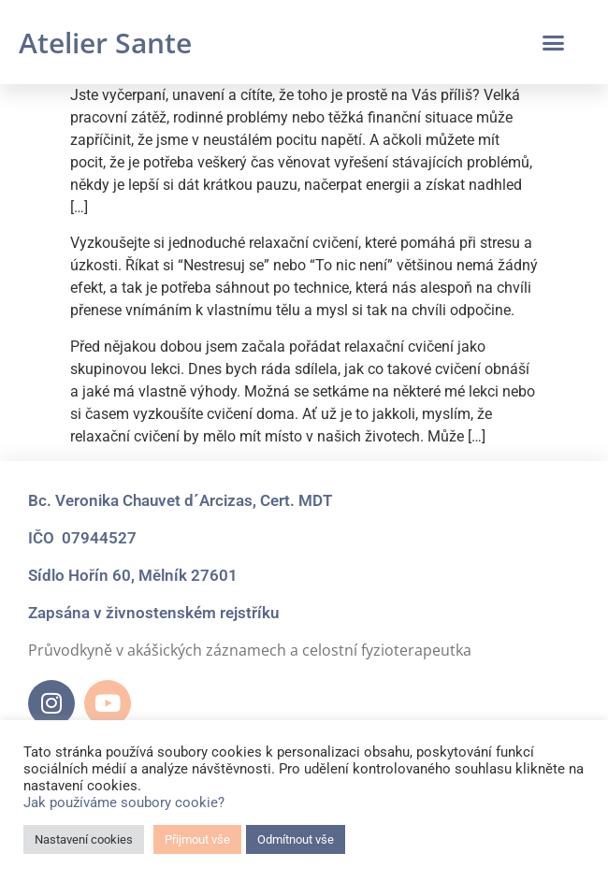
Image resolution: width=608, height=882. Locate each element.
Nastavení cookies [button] (84, 839)
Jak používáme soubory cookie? (123, 802)
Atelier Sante (105, 42)
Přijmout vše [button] (197, 839)
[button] (554, 42)
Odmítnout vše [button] (295, 839)
